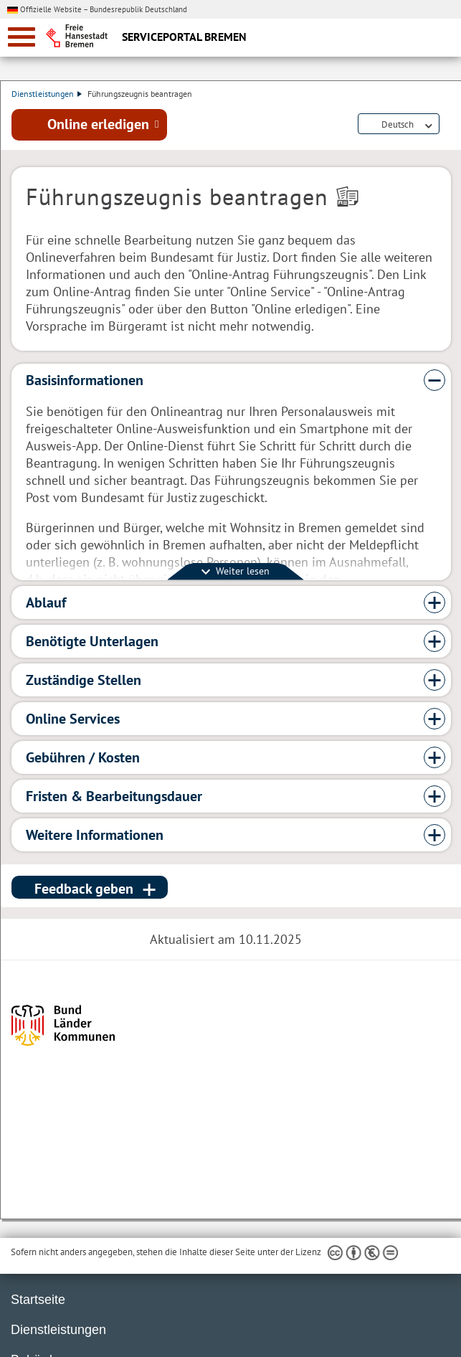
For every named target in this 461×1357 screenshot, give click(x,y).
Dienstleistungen (46, 93)
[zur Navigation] (21, 37)
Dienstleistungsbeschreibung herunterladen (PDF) (448, 124)
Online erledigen (98, 124)
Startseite (38, 1299)
